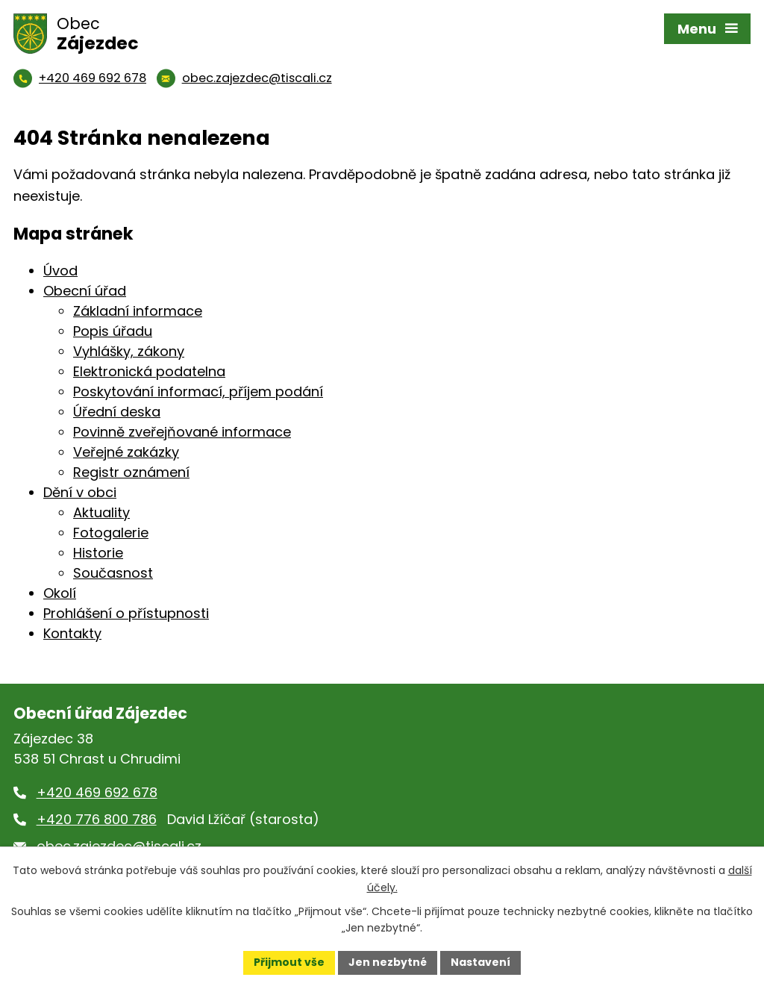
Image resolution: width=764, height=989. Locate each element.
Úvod (60, 270)
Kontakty (72, 633)
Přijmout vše (289, 962)
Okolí (59, 593)
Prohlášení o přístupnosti (126, 613)
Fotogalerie (110, 532)
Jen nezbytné (387, 962)
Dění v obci (79, 492)
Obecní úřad (84, 290)
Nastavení (480, 962)
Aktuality (101, 512)
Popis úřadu (112, 331)
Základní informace (137, 311)
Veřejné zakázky (126, 452)
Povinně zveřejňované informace (182, 431)
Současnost (113, 573)
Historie (98, 552)
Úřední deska (116, 411)
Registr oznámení (131, 472)
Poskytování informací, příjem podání (198, 391)
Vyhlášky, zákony (128, 351)
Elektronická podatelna (149, 371)
